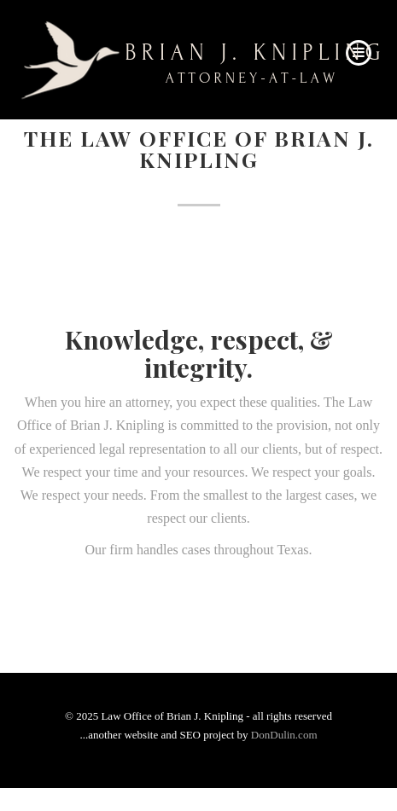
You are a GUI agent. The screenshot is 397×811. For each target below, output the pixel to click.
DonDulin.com (284, 734)
